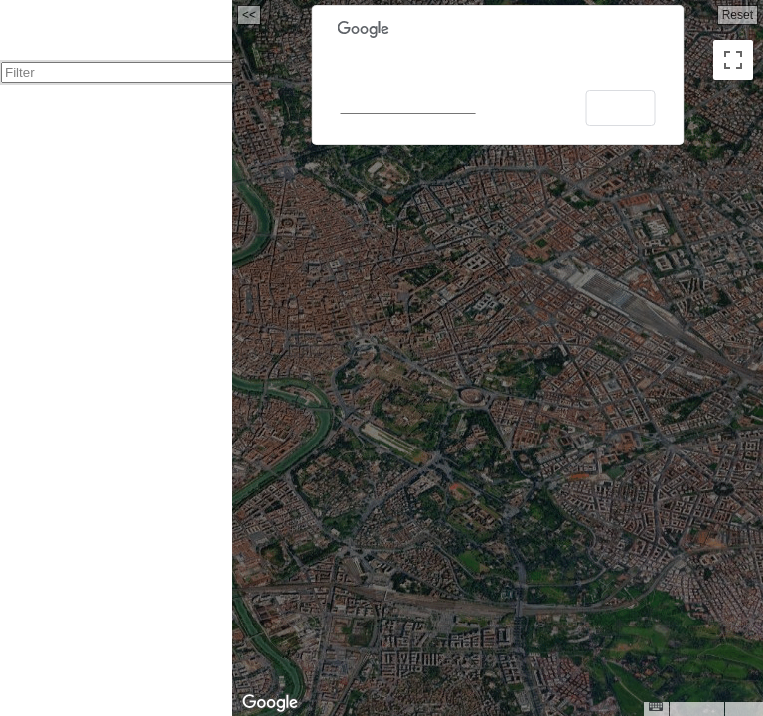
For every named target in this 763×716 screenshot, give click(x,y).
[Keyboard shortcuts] (656, 706)
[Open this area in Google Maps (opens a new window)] (270, 703)
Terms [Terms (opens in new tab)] (743, 708)
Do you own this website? (408, 108)
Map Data (696, 708)
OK (620, 108)
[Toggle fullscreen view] (733, 60)
